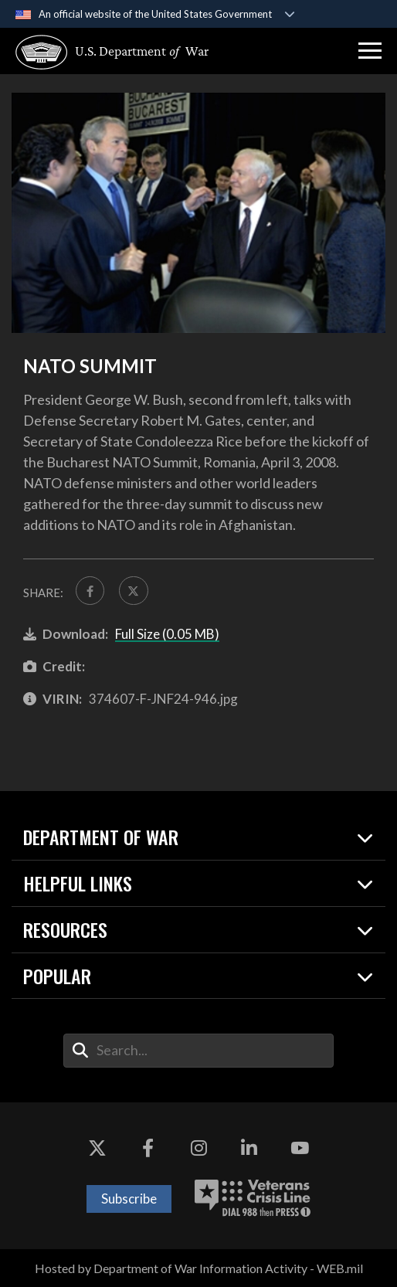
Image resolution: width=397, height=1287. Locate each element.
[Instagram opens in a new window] (198, 1148)
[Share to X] (133, 590)
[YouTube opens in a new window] (299, 1148)
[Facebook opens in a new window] (148, 1148)
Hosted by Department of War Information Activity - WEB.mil (199, 1268)
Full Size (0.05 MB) (167, 634)
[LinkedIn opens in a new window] (248, 1148)
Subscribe (129, 1198)
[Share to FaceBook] (90, 590)
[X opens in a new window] (97, 1148)
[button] (370, 50)
